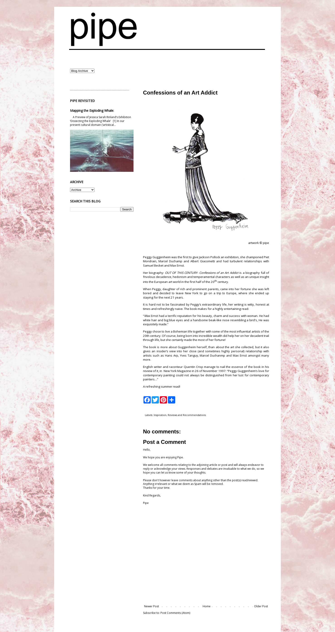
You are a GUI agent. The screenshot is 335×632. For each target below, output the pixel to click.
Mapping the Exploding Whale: (92, 110)
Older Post (261, 606)
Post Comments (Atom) (175, 613)
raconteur (176, 367)
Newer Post (151, 606)
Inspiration (160, 415)
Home (207, 606)
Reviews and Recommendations (187, 415)
